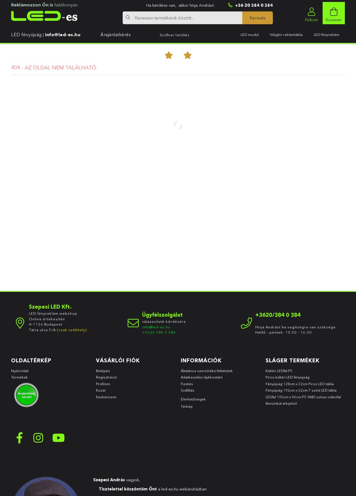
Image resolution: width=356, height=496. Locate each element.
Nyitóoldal (19, 370)
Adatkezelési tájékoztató (202, 377)
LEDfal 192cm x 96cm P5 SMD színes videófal (303, 397)
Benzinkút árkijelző (281, 403)
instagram (39, 437)
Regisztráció (106, 377)
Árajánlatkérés (115, 34)
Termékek (20, 377)
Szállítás (187, 390)
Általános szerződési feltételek (207, 370)
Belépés (103, 370)
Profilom (103, 384)
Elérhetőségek (193, 399)
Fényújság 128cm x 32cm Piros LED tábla (300, 384)
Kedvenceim (106, 397)
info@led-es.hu (62, 34)
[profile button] (311, 13)
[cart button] (334, 13)
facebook (19, 437)
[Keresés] (257, 17)
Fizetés (187, 384)
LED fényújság (26, 34)
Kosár (101, 390)
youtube (58, 437)
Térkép (187, 406)
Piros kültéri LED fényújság (288, 377)
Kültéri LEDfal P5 (279, 370)
